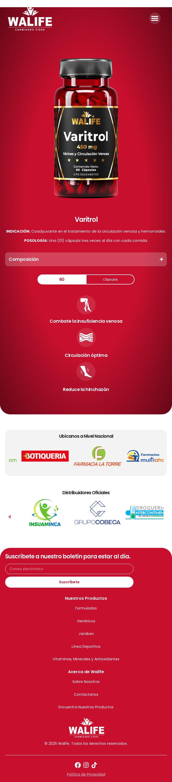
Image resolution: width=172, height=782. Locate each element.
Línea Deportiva (86, 646)
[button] (155, 18)
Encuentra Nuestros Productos (86, 707)
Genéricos (86, 621)
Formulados (86, 608)
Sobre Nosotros (86, 681)
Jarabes (86, 633)
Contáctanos (86, 694)
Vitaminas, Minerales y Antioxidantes (86, 659)
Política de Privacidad (86, 774)
